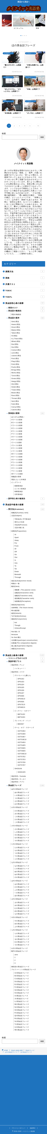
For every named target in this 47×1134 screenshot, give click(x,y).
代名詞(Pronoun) (21, 525)
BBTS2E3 (21, 717)
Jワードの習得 (16, 445)
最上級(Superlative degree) (21, 646)
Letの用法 (15, 353)
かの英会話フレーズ (22, 811)
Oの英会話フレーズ (22, 1010)
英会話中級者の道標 (24, 504)
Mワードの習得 (17, 454)
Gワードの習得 (16, 437)
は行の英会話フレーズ (19, 881)
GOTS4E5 (21, 745)
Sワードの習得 (16, 468)
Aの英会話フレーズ (22, 973)
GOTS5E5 (21, 748)
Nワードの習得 (16, 457)
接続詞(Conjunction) (19, 619)
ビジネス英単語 (20, 489)
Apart (17, 537)
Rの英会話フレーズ (22, 1018)
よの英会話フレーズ (22, 926)
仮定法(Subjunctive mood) (21, 581)
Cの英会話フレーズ (22, 979)
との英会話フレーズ (22, 859)
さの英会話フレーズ (22, 829)
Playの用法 (15, 361)
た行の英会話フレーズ (19, 844)
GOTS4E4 (21, 742)
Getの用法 (15, 321)
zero (16, 955)
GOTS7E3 (21, 759)
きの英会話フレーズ (22, 814)
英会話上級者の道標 (24, 655)
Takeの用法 (15, 333)
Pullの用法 (15, 364)
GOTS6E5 (21, 751)
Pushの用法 (15, 367)
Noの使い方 (15, 631)
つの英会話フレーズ (22, 853)
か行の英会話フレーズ (19, 807)
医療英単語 (19, 486)
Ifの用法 (14, 336)
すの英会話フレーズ (22, 835)
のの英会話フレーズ (22, 877)
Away (17, 540)
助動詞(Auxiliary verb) (19, 513)
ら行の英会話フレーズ (19, 930)
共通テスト (24, 284)
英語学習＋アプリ (17, 782)
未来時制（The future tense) (22, 608)
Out (16, 557)
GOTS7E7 (21, 765)
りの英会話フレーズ (22, 936)
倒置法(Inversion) (18, 649)
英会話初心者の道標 (24, 303)
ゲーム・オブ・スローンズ (24, 727)
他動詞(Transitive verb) (23, 596)
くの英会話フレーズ (22, 816)
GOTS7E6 (21, 762)
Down (17, 571)
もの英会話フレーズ (22, 914)
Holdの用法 (15, 387)
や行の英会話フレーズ (19, 917)
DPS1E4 (21, 684)
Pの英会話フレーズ (22, 1013)
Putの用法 (15, 358)
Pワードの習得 (16, 462)
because (14, 634)
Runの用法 (15, 395)
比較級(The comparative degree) (24, 643)
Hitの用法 (15, 384)
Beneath (18, 574)
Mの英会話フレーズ (22, 1004)
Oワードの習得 (16, 460)
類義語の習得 (16, 477)
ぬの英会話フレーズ (22, 871)
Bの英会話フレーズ (22, 976)
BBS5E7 (21, 724)
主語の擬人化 (19, 527)
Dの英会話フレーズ (22, 981)
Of (15, 549)
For (16, 543)
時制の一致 (15, 583)
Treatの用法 (15, 390)
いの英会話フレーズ (22, 795)
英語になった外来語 (18, 479)
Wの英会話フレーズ (22, 1030)
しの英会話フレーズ (22, 832)
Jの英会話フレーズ (21, 999)
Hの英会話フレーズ (22, 993)
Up (16, 569)
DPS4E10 (21, 699)
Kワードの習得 (16, 448)
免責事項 (32, 1128)
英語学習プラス (26, 661)
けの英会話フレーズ (22, 819)
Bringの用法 (15, 370)
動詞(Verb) (15, 586)
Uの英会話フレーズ (22, 1027)
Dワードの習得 (16, 428)
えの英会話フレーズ (22, 801)
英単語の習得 (26, 413)
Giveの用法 (15, 327)
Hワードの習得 (16, 440)
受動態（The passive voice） (26, 590)
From (17, 546)
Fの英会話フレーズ (22, 987)
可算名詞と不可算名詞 (23, 519)
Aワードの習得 (16, 420)
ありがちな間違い (17, 417)
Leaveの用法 (16, 356)
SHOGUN (18, 768)
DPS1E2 (21, 679)
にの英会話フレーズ (22, 869)
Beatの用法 (15, 393)
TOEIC (24, 290)
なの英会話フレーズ (22, 866)
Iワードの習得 (16, 442)
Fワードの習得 (16, 434)
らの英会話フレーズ (22, 933)
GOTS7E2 (21, 756)
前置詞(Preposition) (18, 531)
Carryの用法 (16, 407)
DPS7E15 (21, 704)
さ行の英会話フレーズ (19, 826)
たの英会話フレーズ (22, 847)
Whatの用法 (15, 341)
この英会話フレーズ (22, 822)
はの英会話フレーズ (22, 884)
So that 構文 (16, 637)
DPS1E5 (21, 687)
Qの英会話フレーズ (22, 1015)
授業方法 (24, 271)
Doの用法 (14, 344)
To (15, 566)
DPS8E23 (21, 707)
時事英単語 (19, 491)
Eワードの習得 (16, 431)
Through (18, 577)
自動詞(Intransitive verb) (24, 593)
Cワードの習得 (16, 425)
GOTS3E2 (21, 731)
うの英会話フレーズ (22, 798)
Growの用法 (15, 378)
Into (16, 563)
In (15, 560)
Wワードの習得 (17, 474)
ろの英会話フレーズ (22, 945)
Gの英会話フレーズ (22, 990)
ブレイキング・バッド (23, 721)
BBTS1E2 (21, 714)
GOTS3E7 (21, 737)
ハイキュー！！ (20, 668)
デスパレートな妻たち (23, 675)
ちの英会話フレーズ (22, 850)
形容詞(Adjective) (18, 605)
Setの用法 (15, 401)
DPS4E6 (21, 696)
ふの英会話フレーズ (22, 890)
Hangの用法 (15, 381)
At (15, 534)
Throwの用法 (16, 398)
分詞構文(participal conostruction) (24, 640)
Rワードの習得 (16, 465)
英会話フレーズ (26, 785)
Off (16, 552)
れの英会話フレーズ (22, 942)
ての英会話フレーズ (22, 856)
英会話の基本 (26, 318)
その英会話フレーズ (22, 840)
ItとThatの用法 (17, 339)
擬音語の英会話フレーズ (20, 967)
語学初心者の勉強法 (26, 498)
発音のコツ (26, 308)
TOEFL (24, 296)
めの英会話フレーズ (22, 911)
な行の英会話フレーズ (19, 862)
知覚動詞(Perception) (23, 601)
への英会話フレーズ (22, 893)
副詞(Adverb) (16, 613)
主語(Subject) (16, 515)
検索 (4, 133)
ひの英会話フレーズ (22, 887)
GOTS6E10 (22, 754)
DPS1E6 (21, 690)
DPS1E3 (21, 682)
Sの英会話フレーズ (22, 1021)
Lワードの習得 (16, 451)
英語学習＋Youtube (18, 776)
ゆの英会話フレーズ (22, 924)
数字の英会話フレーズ (19, 951)
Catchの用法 (16, 410)
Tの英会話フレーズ (22, 1024)
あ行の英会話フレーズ (19, 789)
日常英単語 (19, 494)
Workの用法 (15, 373)
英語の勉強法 (16, 314)
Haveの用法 (15, 324)
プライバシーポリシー (18, 1128)
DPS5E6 (21, 702)
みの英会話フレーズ (22, 905)
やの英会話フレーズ (22, 921)
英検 (24, 277)
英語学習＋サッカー (18, 779)
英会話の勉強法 (26, 311)
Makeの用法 (15, 330)
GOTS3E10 (22, 739)
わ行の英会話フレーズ (19, 948)
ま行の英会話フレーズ (19, 899)
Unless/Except (20, 628)
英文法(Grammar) (26, 509)
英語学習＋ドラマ (17, 672)
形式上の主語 (19, 522)
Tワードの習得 (16, 471)
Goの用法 (15, 347)
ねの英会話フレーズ (22, 874)
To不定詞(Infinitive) (18, 616)
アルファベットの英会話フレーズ (23, 969)
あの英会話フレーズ (22, 792)
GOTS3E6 (21, 734)
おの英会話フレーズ (22, 804)
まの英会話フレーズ (22, 902)
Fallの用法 (15, 404)
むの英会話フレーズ (22, 908)
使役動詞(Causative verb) (24, 598)
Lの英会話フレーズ (22, 1001)
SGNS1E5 (21, 772)
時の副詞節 (15, 610)
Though (17, 625)
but (16, 622)
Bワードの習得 (16, 422)
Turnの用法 (15, 376)
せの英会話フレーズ (22, 838)
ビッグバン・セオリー (23, 711)
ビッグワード (16, 482)
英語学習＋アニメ (17, 665)
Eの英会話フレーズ (22, 984)
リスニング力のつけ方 (26, 658)
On (16, 554)
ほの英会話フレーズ (22, 895)
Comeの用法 (16, 350)
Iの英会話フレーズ (21, 996)
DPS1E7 (21, 693)
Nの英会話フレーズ (22, 1007)
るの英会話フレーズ (22, 939)
